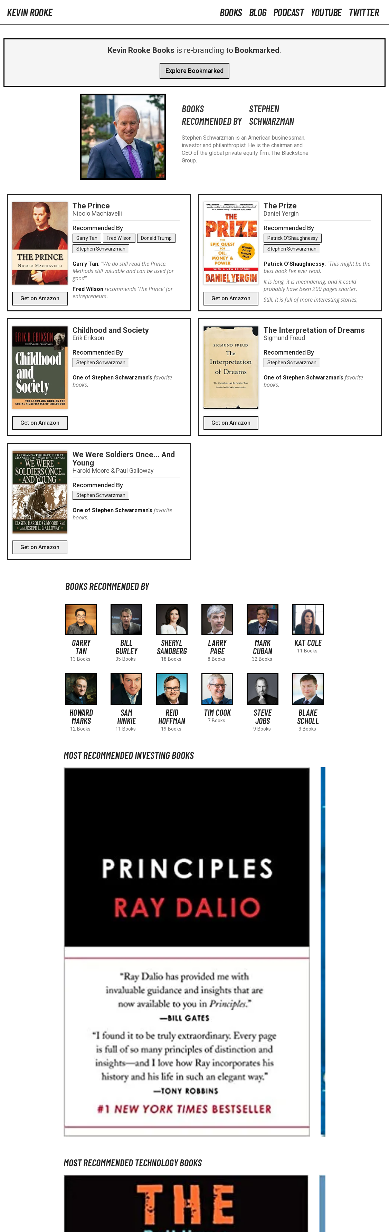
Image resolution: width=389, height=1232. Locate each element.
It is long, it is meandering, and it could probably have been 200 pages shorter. (310, 285)
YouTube (326, 12)
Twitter (364, 12)
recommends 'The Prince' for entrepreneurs (123, 292)
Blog (257, 12)
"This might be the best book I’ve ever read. (317, 267)
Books (231, 12)
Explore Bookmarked (194, 70)
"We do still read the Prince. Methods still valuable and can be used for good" (123, 271)
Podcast (288, 12)
